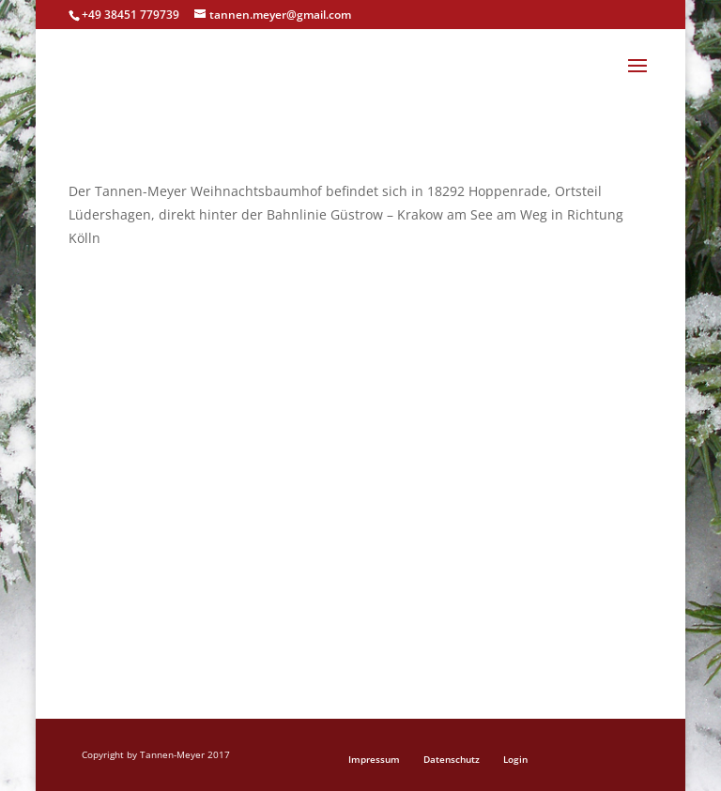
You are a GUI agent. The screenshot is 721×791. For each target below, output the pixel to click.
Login (515, 759)
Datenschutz (451, 759)
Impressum (374, 759)
